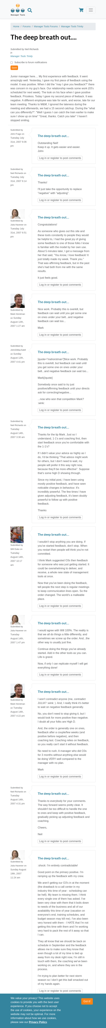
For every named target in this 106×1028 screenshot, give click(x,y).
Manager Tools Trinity (72, 26)
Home (16, 26)
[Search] (30, 11)
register (54, 158)
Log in (43, 158)
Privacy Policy (38, 1022)
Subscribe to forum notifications (30, 62)
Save (14, 67)
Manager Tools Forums (46, 26)
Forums (27, 26)
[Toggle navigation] (90, 10)
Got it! (87, 1001)
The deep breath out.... (53, 136)
